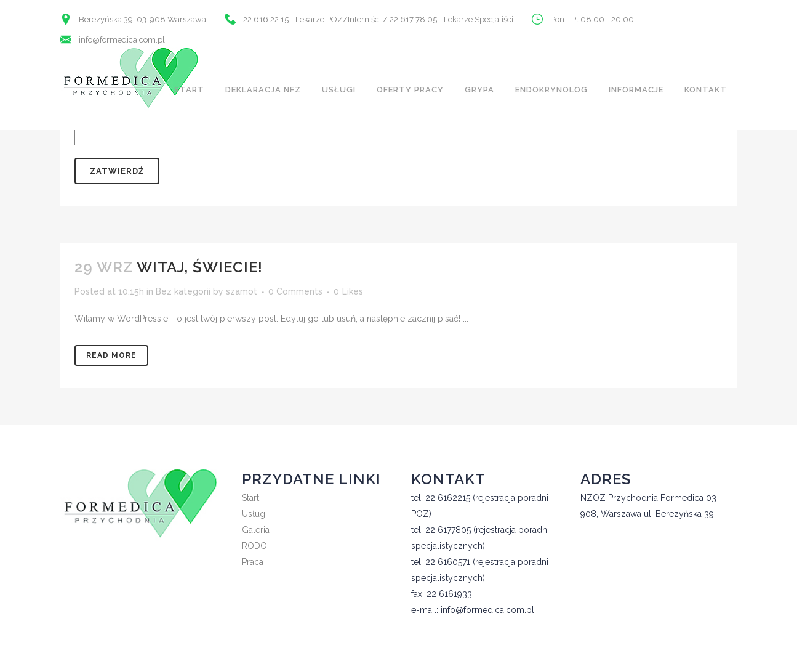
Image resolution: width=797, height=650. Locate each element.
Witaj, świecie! (200, 267)
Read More (111, 355)
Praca (252, 562)
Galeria (256, 530)
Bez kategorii (183, 291)
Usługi (254, 514)
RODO (254, 546)
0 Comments (295, 291)
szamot (241, 291)
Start (250, 498)
